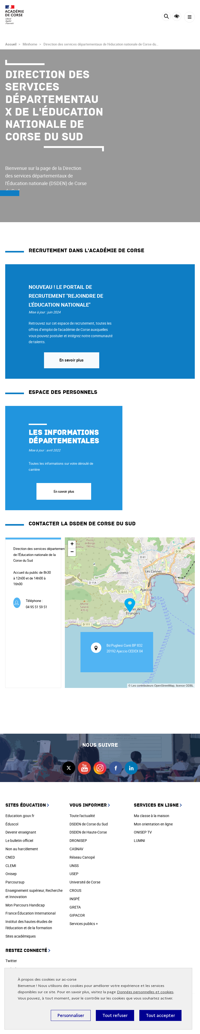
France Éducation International (30, 913)
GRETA (75, 907)
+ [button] (72, 544)
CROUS (75, 890)
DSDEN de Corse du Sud (89, 824)
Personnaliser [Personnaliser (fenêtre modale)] (70, 1015)
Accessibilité (176, 16)
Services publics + (84, 923)
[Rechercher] (166, 17)
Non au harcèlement (21, 848)
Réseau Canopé (82, 857)
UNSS (74, 865)
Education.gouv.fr (19, 815)
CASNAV (76, 848)
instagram (100, 767)
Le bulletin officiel (19, 840)
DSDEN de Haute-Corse (88, 832)
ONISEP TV (143, 832)
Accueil (10, 44)
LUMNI (139, 840)
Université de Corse (85, 882)
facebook (115, 767)
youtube (84, 767)
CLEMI (10, 865)
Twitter (11, 960)
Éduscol (11, 824)
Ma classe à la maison (151, 815)
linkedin (131, 767)
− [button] (72, 552)
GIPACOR (77, 915)
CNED (10, 857)
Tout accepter (160, 1015)
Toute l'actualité (82, 815)
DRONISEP (78, 840)
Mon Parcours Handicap (25, 905)
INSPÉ (75, 898)
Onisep (11, 873)
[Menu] (189, 17)
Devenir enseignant (20, 832)
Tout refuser (115, 1015)
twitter (68, 767)
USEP (74, 873)
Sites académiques (20, 936)
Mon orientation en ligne (153, 824)
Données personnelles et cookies (145, 992)
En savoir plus (71, 360)
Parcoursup (14, 882)
